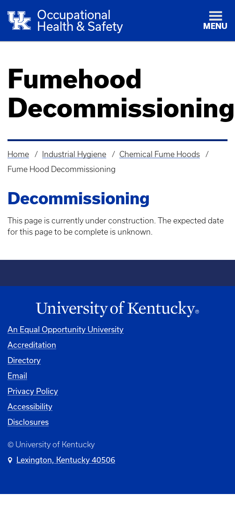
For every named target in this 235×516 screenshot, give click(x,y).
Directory (24, 360)
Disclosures (28, 421)
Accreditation (31, 344)
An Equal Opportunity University (65, 329)
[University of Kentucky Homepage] (117, 309)
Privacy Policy (32, 391)
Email (17, 375)
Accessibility (29, 406)
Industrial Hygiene (74, 154)
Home (18, 154)
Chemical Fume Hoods (159, 154)
